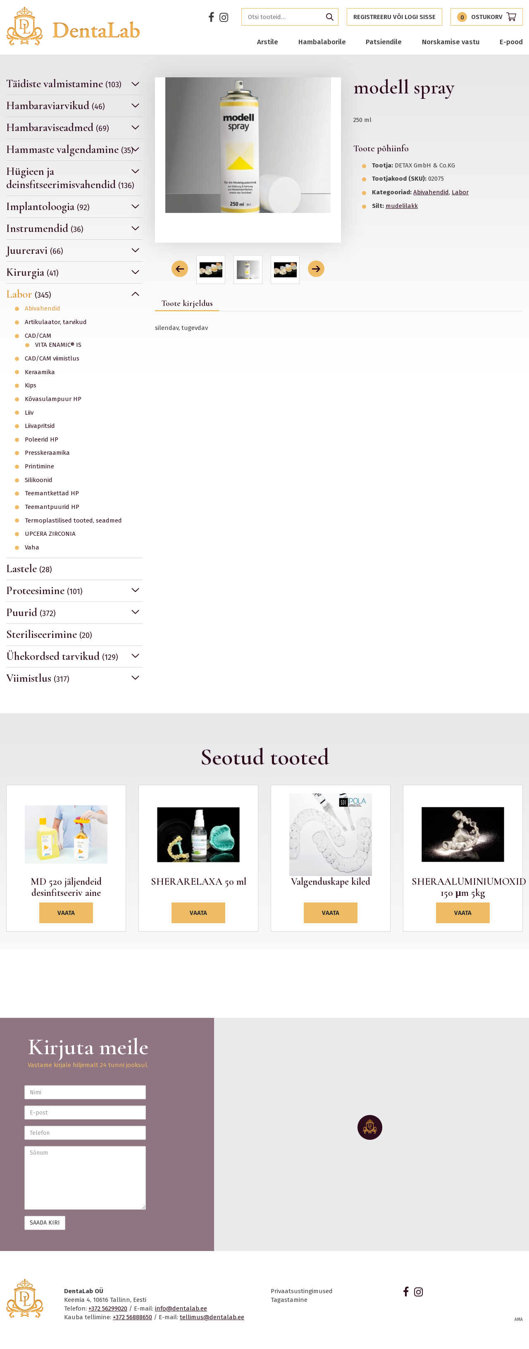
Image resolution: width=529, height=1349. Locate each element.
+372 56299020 (107, 1308)
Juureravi (34, 250)
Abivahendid (42, 308)
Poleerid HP (41, 439)
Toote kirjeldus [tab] (187, 303)
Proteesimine (44, 590)
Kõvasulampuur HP (53, 399)
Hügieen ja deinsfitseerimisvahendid (70, 178)
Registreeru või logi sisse (394, 17)
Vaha (32, 547)
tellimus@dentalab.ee (212, 1317)
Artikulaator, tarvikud (56, 322)
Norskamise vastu (451, 42)
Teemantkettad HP (52, 493)
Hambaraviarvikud (55, 105)
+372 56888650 (132, 1317)
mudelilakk (402, 206)
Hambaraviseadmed (57, 127)
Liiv (29, 412)
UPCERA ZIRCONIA (50, 533)
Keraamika (40, 372)
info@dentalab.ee (181, 1308)
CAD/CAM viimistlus (52, 358)
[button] (180, 268)
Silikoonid (38, 480)
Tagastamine (289, 1300)
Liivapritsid (40, 426)
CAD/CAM (38, 335)
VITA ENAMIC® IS (58, 345)
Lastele (29, 568)
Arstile (267, 42)
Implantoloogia (48, 206)
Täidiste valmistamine (64, 84)
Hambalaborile (322, 42)
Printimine (39, 466)
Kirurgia (32, 272)
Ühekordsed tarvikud (62, 656)
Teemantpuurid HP (52, 507)
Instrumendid (44, 228)
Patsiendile (384, 42)
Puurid (31, 612)
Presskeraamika (47, 452)
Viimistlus (37, 678)
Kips (30, 385)
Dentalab (73, 26)
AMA (519, 1320)
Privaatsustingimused (302, 1291)
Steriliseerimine (49, 634)
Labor (28, 294)
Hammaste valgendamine (69, 149)
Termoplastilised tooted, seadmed (73, 520)
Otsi (329, 17)
